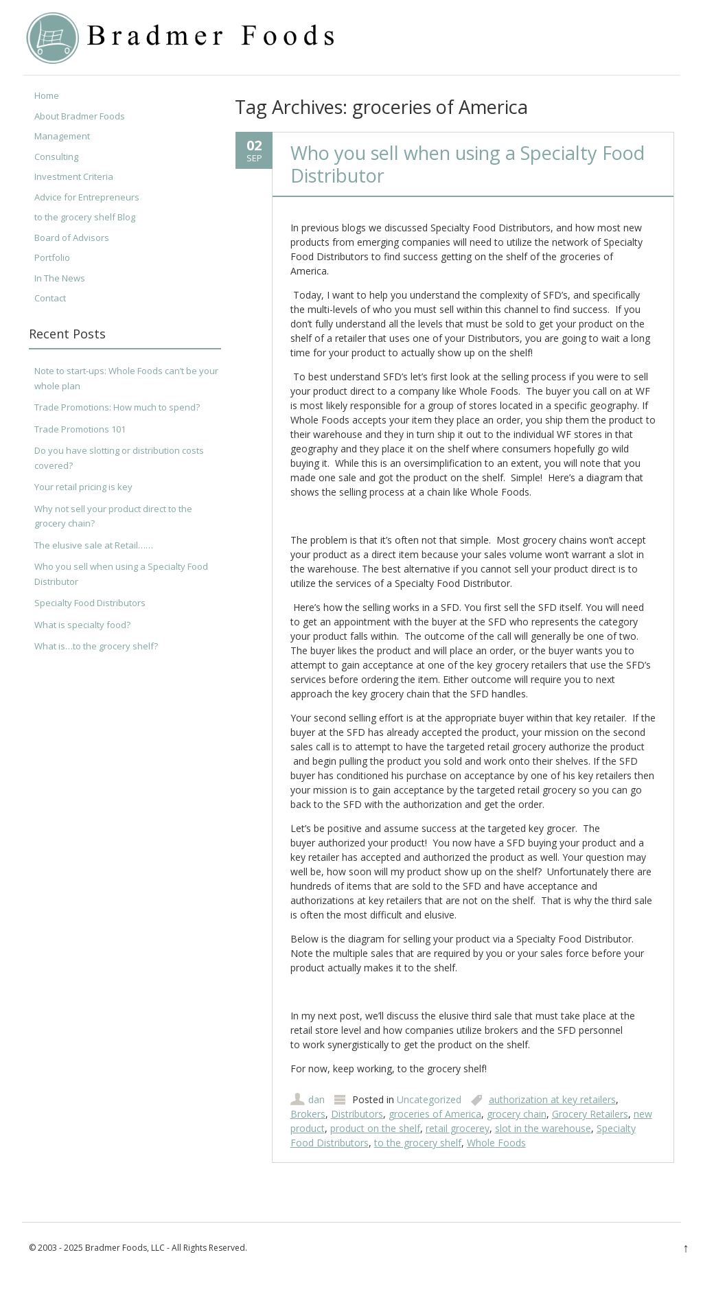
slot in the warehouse (543, 1128)
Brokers (307, 1113)
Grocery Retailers (590, 1113)
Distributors (357, 1113)
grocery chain (516, 1113)
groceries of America (435, 1113)
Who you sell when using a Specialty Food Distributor (467, 163)
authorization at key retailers (552, 1099)
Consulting (56, 156)
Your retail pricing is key (83, 487)
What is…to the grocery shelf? (96, 646)
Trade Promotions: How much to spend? (117, 407)
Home (46, 95)
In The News (59, 278)
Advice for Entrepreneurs (86, 197)
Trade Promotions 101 (80, 429)
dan (316, 1099)
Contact (50, 298)
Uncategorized (429, 1099)
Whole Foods (496, 1142)
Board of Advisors (71, 237)
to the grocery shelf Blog (84, 217)
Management (62, 136)
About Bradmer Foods (79, 116)
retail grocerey (457, 1128)
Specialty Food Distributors (90, 603)
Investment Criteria (73, 176)
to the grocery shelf (417, 1142)
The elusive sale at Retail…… (93, 545)
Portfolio (52, 257)
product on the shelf (375, 1128)
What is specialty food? (82, 625)
